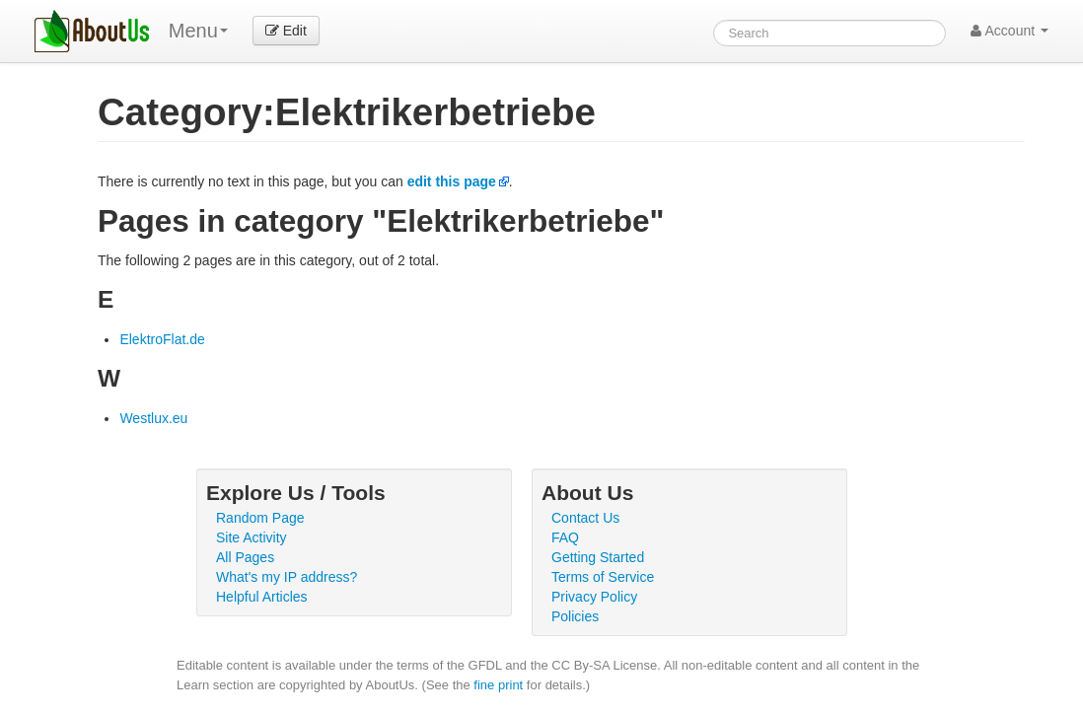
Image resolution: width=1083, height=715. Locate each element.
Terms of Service (602, 577)
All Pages (245, 557)
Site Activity (251, 537)
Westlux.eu (153, 418)
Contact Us (585, 518)
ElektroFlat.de (161, 339)
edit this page (451, 181)
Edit (286, 30)
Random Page (260, 518)
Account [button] (1009, 30)
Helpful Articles (262, 597)
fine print (498, 685)
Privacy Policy (594, 597)
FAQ (565, 537)
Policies (575, 616)
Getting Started (597, 557)
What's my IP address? (286, 577)
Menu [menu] (198, 30)
